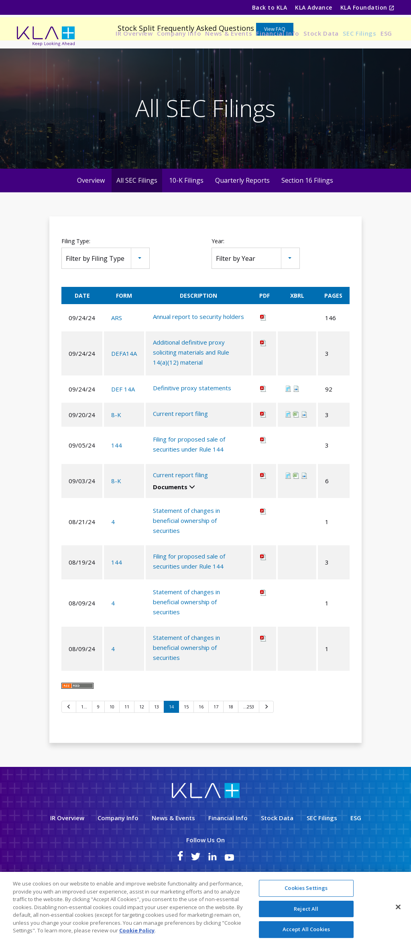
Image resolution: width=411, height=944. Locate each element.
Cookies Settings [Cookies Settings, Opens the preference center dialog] (306, 888)
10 (112, 741)
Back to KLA (269, 7)
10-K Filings (186, 214)
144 (116, 480)
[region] (205, 908)
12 (141, 741)
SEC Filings (359, 33)
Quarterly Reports (242, 214)
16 (201, 741)
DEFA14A (124, 388)
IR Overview (134, 33)
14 (171, 741)
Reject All (306, 908)
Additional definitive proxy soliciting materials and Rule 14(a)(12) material (191, 387)
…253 (248, 741)
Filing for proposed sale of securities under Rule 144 (189, 479)
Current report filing (180, 448)
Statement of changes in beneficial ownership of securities (186, 555)
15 (186, 741)
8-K (116, 449)
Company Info (179, 33)
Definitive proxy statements (192, 423)
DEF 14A (123, 424)
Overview (91, 214)
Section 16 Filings (307, 214)
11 (126, 741)
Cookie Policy (137, 930)
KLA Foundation (364, 7)
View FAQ (274, 63)
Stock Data (321, 33)
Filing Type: (75, 275)
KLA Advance (313, 7)
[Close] (398, 907)
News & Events (228, 33)
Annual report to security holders (198, 351)
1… (84, 741)
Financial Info (277, 33)
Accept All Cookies (306, 929)
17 (216, 741)
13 (156, 741)
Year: (218, 275)
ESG (386, 33)
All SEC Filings (136, 214)
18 (230, 741)
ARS (116, 352)
